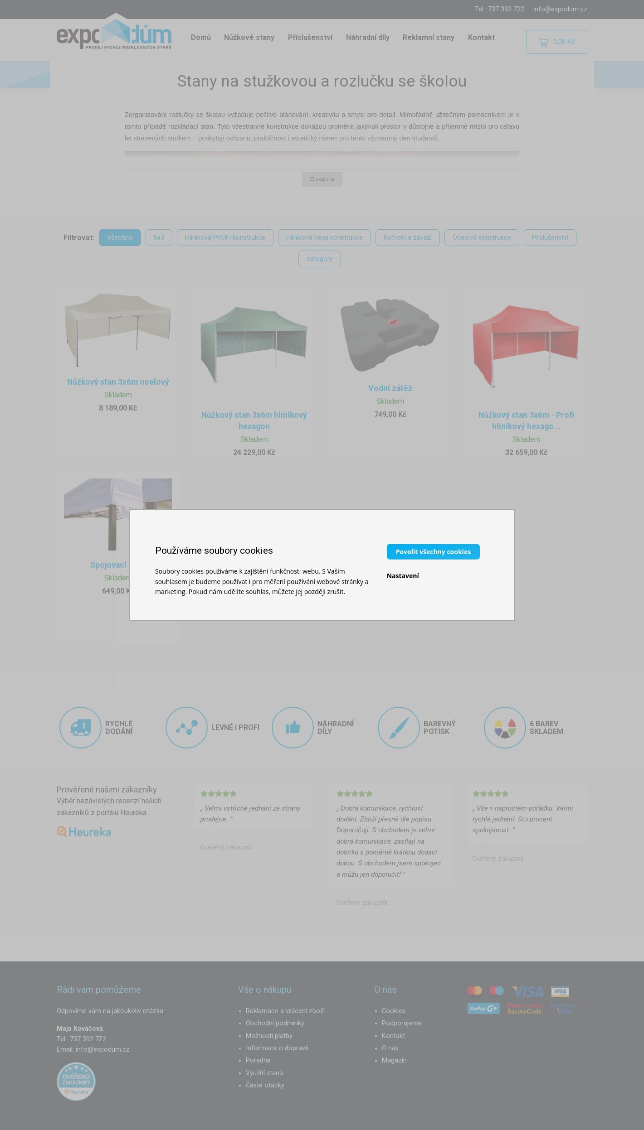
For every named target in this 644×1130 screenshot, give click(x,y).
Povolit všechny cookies (433, 551)
